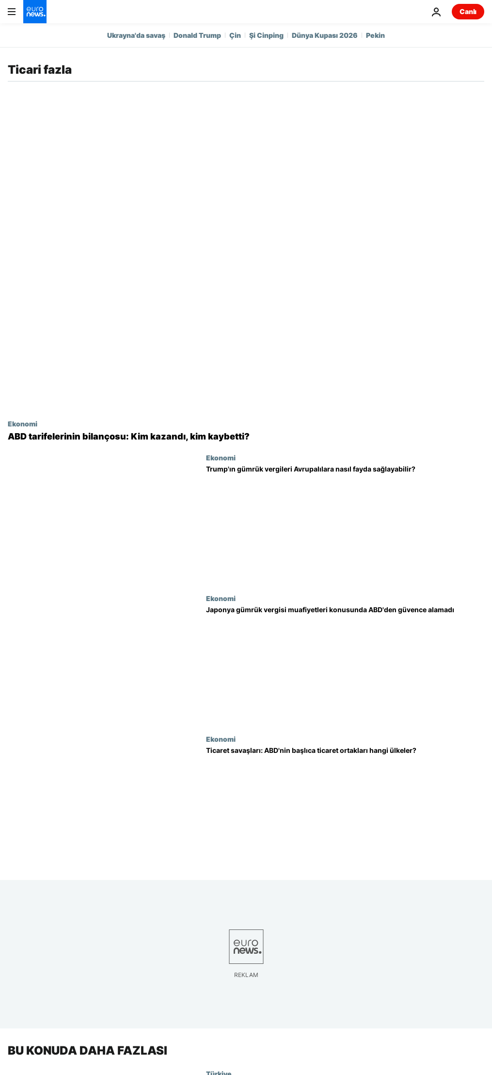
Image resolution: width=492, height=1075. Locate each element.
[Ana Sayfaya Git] (35, 11)
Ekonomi (22, 423)
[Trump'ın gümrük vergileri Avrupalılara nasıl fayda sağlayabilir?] (345, 524)
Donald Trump (197, 35)
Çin (235, 35)
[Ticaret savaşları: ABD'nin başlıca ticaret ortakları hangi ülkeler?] (345, 805)
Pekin (375, 35)
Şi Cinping (266, 35)
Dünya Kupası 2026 (325, 35)
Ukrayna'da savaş (136, 35)
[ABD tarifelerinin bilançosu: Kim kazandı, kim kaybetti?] (246, 436)
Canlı (468, 11)
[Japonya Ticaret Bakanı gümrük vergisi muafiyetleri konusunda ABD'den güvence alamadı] (345, 664)
